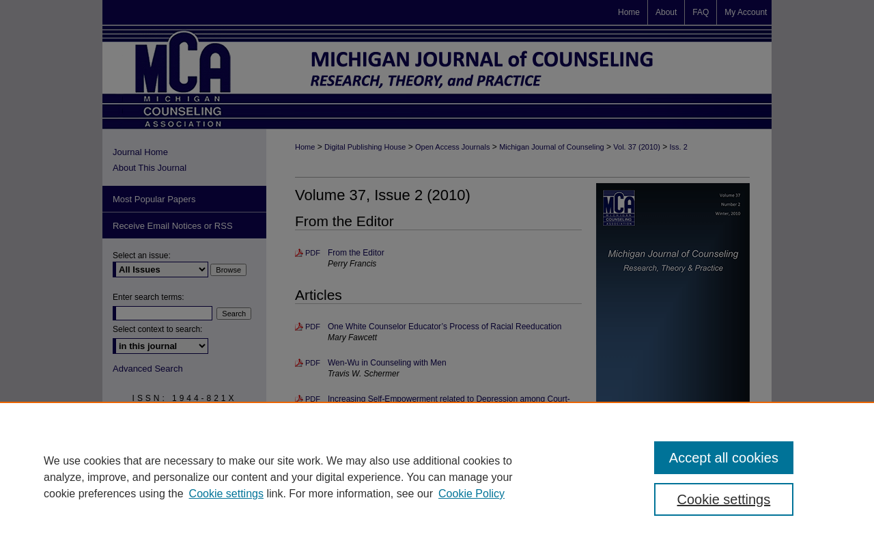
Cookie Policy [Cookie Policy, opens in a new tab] (471, 493)
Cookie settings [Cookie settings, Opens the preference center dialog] (724, 499)
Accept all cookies (723, 457)
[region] (437, 477)
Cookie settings (226, 493)
